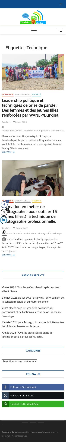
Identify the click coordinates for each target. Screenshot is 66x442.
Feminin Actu (9, 432)
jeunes (19, 130)
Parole (37, 130)
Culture (37, 200)
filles (12, 130)
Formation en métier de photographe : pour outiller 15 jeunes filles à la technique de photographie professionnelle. (29, 214)
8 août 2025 (20, 122)
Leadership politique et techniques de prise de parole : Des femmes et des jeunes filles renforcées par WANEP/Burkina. (30, 108)
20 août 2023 (20, 228)
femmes (5, 130)
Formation (10, 233)
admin (6, 122)
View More (14, 152)
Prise (53, 130)
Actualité (8, 94)
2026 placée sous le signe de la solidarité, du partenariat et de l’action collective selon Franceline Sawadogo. (32, 312)
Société (36, 94)
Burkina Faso (22, 94)
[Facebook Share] (4, 204)
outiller (27, 233)
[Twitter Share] (4, 212)
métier (19, 233)
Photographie (44, 233)
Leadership (28, 130)
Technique (57, 233)
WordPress (50, 432)
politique (45, 130)
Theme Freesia (37, 432)
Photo (34, 233)
